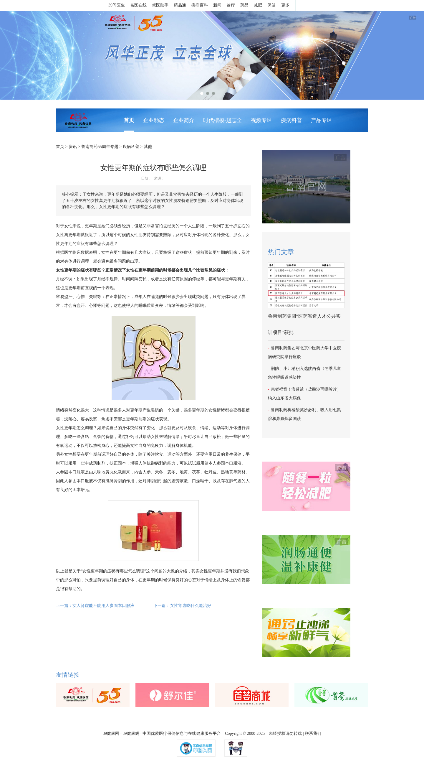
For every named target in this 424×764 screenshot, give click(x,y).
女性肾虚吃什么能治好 (190, 605)
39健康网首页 (89, 5)
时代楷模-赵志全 (222, 120)
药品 (244, 5)
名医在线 (138, 5)
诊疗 (231, 5)
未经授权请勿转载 (285, 733)
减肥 (258, 5)
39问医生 (116, 5)
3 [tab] (213, 93)
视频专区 (261, 120)
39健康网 (111, 733)
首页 (129, 120)
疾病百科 (199, 5)
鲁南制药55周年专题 (99, 146)
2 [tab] (207, 93)
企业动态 (153, 120)
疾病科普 (291, 120)
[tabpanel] (212, 55)
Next (3, 55)
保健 (271, 5)
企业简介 (183, 120)
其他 (148, 146)
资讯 (73, 146)
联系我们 (313, 733)
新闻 (217, 5)
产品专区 (321, 120)
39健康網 (131, 733)
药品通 (180, 5)
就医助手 (160, 5)
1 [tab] (201, 93)
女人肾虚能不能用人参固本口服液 (103, 605)
